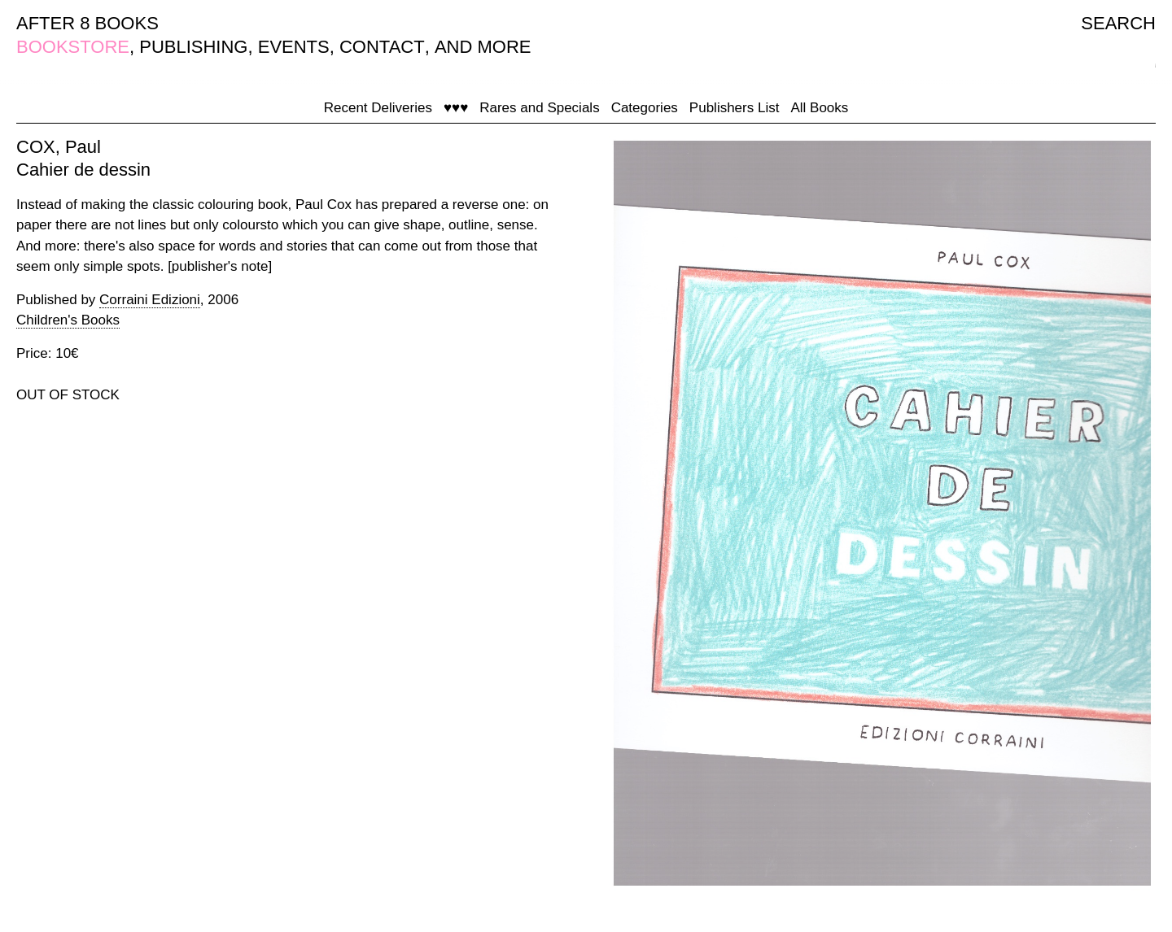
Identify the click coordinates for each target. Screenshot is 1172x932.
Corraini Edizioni (149, 299)
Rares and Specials (539, 107)
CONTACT (382, 47)
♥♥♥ (456, 107)
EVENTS (294, 47)
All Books (819, 107)
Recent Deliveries (378, 107)
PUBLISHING (193, 47)
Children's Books (68, 320)
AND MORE (483, 47)
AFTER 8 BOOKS (87, 23)
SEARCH (1118, 23)
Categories (644, 107)
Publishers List (734, 107)
